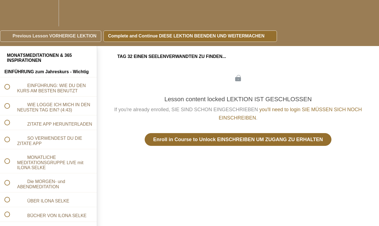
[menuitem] (48, 13)
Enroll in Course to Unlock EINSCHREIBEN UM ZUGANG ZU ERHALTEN (238, 139)
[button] (10, 13)
